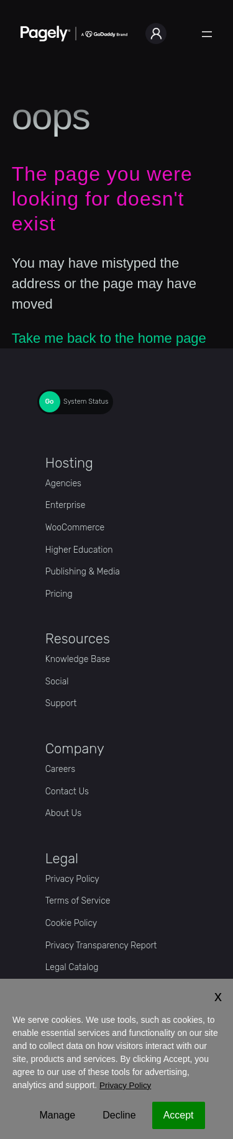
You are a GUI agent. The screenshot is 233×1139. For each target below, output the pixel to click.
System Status (85, 401)
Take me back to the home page (109, 338)
